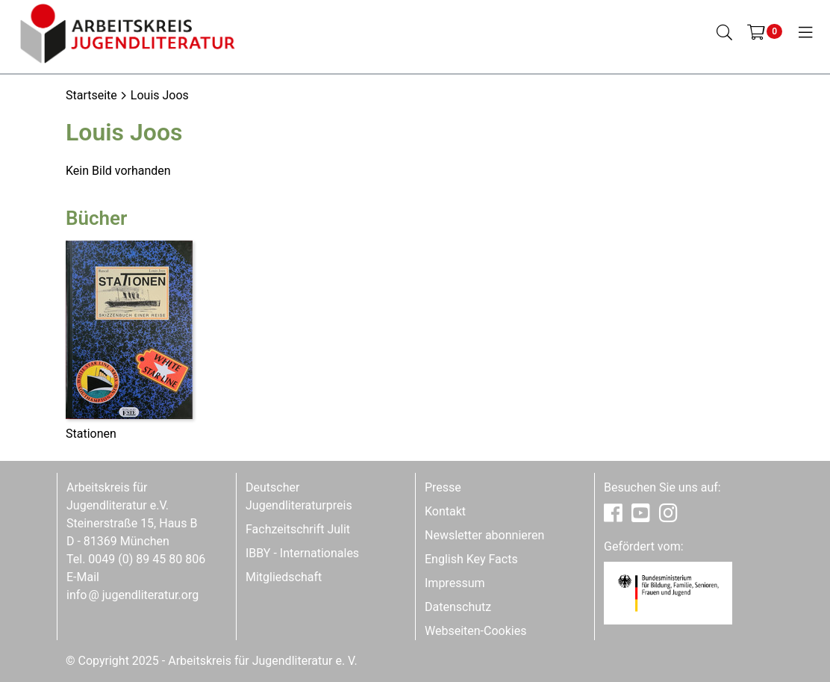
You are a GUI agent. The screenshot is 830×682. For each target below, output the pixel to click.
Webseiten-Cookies (475, 631)
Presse (443, 487)
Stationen (91, 434)
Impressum (455, 583)
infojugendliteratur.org (132, 595)
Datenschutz (458, 607)
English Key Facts (471, 559)
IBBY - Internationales (302, 553)
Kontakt (445, 511)
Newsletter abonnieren (484, 535)
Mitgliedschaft (284, 577)
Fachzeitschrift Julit (298, 529)
